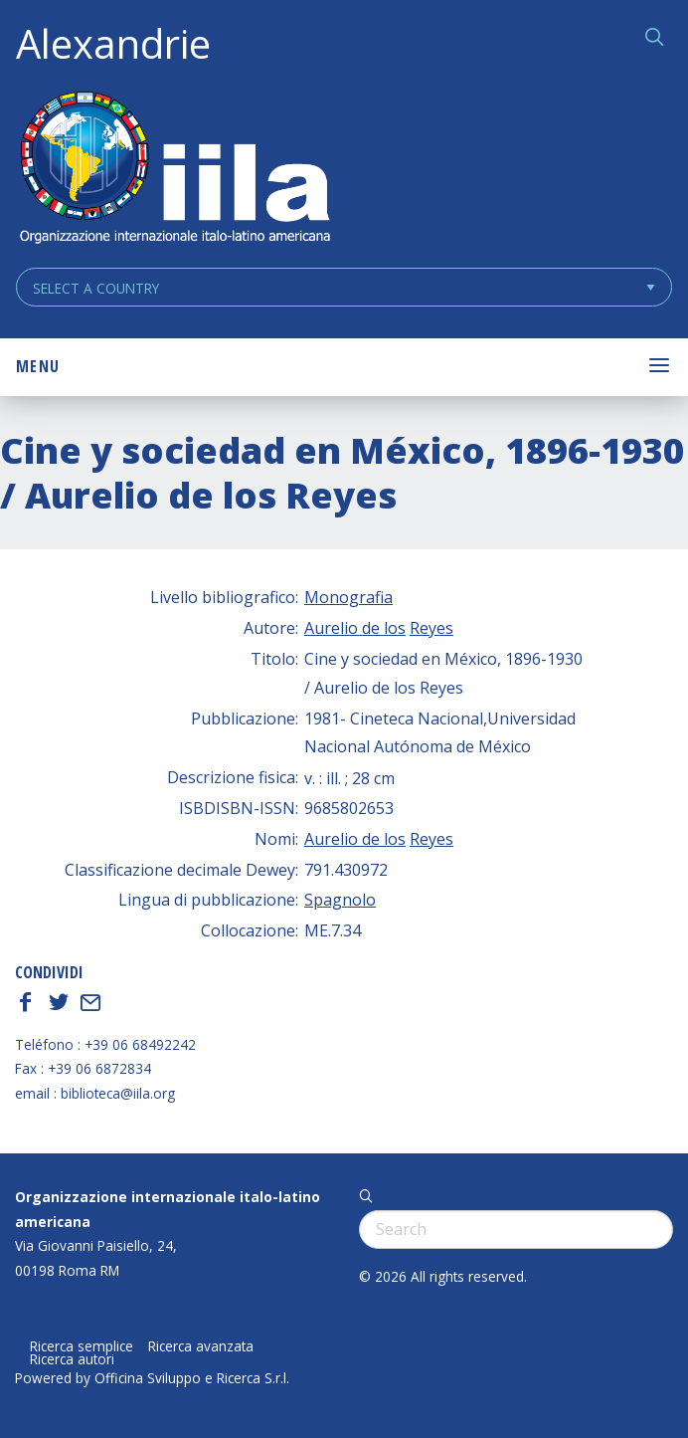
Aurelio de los (355, 628)
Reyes (431, 628)
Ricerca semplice (81, 1346)
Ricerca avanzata (201, 1346)
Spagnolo (340, 900)
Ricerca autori (72, 1359)
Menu (38, 366)
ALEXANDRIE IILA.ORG (174, 170)
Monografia (348, 597)
